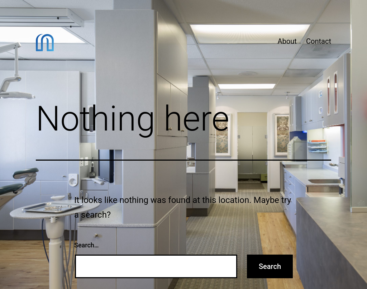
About (286, 41)
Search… (86, 245)
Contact (318, 41)
